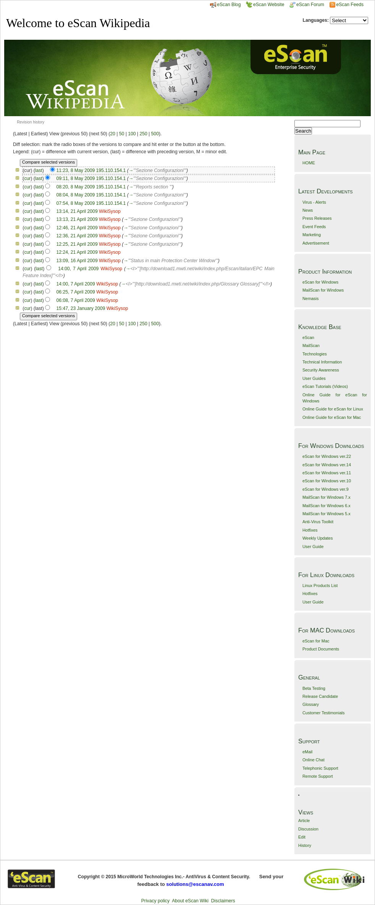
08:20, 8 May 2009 (76, 187)
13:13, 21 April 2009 (77, 219)
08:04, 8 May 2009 (76, 195)
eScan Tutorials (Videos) (325, 386)
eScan (308, 337)
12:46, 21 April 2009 (77, 227)
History (304, 845)
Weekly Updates (317, 538)
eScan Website (265, 4)
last (38, 170)
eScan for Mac (316, 641)
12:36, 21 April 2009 (77, 235)
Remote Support (317, 776)
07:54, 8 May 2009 (76, 203)
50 (121, 133)
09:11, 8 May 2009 (76, 178)
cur (27, 178)
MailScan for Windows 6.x (326, 505)
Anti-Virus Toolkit (317, 521)
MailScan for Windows (323, 290)
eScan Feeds (349, 4)
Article (304, 820)
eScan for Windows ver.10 (326, 480)
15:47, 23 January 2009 (80, 308)
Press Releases (317, 218)
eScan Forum (306, 4)
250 (143, 133)
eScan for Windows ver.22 (326, 456)
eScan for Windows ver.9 (325, 489)
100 (132, 133)
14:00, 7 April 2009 (78, 268)
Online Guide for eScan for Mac (331, 417)
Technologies (314, 354)
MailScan (311, 345)
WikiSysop (110, 211)
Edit (301, 837)
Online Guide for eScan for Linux (332, 409)
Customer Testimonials (323, 712)
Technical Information (322, 362)
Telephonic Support (320, 768)
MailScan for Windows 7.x (326, 497)
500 (155, 133)
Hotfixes (310, 530)
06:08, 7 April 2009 (76, 300)
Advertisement (315, 243)
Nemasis (310, 298)
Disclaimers (223, 900)
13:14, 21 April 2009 (77, 211)
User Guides (314, 378)
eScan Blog (225, 4)
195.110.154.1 (111, 170)
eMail (307, 751)
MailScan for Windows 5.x (326, 513)
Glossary (310, 704)
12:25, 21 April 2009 (77, 244)
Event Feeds (314, 226)
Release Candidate (320, 696)
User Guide (312, 546)
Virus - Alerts (314, 202)
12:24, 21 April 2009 (77, 252)
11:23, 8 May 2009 (75, 170)
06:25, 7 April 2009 (76, 292)
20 (112, 133)
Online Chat (313, 759)
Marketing (311, 234)
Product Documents (320, 649)
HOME (308, 163)
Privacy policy (155, 900)
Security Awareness (320, 370)
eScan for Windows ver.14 (326, 464)
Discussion (308, 829)
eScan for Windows (320, 282)
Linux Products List (320, 585)
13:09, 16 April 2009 (77, 260)
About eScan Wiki (190, 900)
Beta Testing (313, 688)
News (307, 210)
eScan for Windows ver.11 (326, 472)
